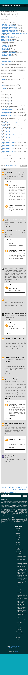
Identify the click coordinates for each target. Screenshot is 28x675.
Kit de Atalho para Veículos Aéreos (10, 31)
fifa (26, 502)
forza (13, 501)
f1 (5, 511)
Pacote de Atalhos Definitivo (8, 25)
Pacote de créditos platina (8, 151)
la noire (13, 518)
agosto (18, 622)
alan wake (6, 514)
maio (18, 627)
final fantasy (13, 512)
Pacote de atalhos (6, 108)
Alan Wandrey (8, 456)
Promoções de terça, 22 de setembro (22, 573)
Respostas (8, 181)
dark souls (16, 508)
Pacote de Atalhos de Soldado (9, 30)
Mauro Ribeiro (12, 184)
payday (21, 519)
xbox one (10, 509)
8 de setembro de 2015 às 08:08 (18, 313)
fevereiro (19, 633)
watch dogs (21, 505)
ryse (26, 517)
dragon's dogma (21, 515)
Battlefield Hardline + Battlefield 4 (9, 96)
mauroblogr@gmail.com (16, 646)
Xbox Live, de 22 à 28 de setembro (22, 576)
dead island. (22, 521)
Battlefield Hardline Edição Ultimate (9, 102)
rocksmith (21, 518)
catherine (18, 521)
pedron (7, 357)
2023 (17, 533)
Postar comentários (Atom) (11, 492)
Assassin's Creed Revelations (7, 40)
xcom (5, 510)
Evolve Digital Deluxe (6, 61)
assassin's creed (8, 501)
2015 (17, 548)
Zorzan (10, 325)
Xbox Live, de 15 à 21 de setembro (22, 587)
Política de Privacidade (14, 647)
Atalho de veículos (6, 112)
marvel (16, 518)
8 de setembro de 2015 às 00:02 (17, 230)
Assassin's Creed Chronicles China (9, 93)
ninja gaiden (8, 518)
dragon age (24, 506)
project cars (18, 514)
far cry (6, 502)
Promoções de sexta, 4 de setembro (21, 611)
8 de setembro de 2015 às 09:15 (16, 357)
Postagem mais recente (9, 487)
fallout (25, 504)
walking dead (11, 514)
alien (21, 508)
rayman (23, 514)
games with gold (19, 501)
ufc (9, 517)
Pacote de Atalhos (6, 55)
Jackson (7, 299)
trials (26, 515)
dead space (24, 510)
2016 (17, 546)
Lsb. (6, 268)
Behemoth (4, 78)
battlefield (10, 504)
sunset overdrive (15, 510)
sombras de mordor (20, 512)
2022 (17, 535)
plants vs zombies (19, 517)
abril (18, 629)
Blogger (17, 651)
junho (18, 625)
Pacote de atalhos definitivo (8, 109)
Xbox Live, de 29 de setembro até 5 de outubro (21, 560)
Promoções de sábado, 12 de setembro (22, 593)
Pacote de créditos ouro (7, 148)
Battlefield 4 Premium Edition (8, 115)
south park (20, 513)
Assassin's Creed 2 (5, 39)
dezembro (19, 549)
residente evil (4, 508)
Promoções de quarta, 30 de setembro (21, 557)
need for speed (7, 512)
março (18, 631)
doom (20, 510)
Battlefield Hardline (5, 105)
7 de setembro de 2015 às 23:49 (17, 172)
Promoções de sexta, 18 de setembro (22, 582)
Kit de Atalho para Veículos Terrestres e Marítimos (14, 33)
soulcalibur (3, 518)
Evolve (2, 64)
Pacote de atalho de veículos (8, 135)
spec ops (4, 520)
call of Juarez (21, 520)
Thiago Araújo (8, 219)
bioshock (18, 506)
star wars (12, 505)
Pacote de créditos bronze (8, 142)
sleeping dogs (16, 520)
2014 (17, 637)
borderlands (4, 504)
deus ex (2, 511)
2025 (17, 530)
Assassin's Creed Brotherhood (8, 37)
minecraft (15, 509)
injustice (13, 506)
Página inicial (22, 487)
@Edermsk (7, 313)
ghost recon (22, 511)
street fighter (14, 511)
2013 (17, 639)
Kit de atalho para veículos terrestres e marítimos (14, 126)
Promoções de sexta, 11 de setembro (22, 596)
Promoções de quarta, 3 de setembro (22, 614)
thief (24, 517)
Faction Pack (5, 46)
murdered (3, 519)
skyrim (6, 519)
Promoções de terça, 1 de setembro (21, 619)
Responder (7, 178)
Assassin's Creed (5, 36)
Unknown (7, 172)
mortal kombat (5, 505)
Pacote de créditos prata (7, 145)
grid (24, 518)
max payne (12, 517)
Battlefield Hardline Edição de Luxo (9, 99)
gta (20, 504)
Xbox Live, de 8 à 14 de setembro (21, 605)
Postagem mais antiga (20, 489)
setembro (19, 555)
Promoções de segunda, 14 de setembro (22, 590)
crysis (7, 517)
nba (7, 509)
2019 (17, 540)
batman (14, 502)
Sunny (3, 87)
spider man (7, 521)
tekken (24, 513)
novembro (19, 551)
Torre (3, 43)
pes (16, 505)
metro (8, 515)
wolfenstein (8, 511)
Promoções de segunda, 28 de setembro (22, 564)
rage (26, 518)
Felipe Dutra (8, 338)
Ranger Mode (5, 49)
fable (18, 511)
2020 (17, 539)
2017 (17, 544)
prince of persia (9, 520)
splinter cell (15, 513)
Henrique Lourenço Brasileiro (12, 378)
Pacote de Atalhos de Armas (8, 27)
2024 (17, 531)
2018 (17, 542)
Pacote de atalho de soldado (8, 129)
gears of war (20, 502)
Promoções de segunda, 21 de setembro (22, 579)
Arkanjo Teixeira (13, 287)
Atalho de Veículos (6, 54)
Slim (3, 85)
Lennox (3, 84)
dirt (15, 514)
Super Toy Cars (4, 158)
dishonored (10, 513)
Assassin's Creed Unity (6, 90)
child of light (12, 521)
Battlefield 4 (4, 114)
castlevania (9, 510)
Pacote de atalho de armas (8, 138)
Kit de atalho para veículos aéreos (10, 123)
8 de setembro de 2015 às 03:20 (15, 268)
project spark (17, 519)
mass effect (8, 506)
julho (18, 624)
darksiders (5, 513)
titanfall (11, 508)
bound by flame (13, 515)
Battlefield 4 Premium (7, 24)
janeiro (18, 634)
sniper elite (3, 517)
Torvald (3, 88)
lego (22, 504)
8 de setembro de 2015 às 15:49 (17, 366)
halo (10, 502)
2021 (17, 537)
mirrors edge (11, 519)
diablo (23, 509)
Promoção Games (10, 5)
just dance (19, 509)
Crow (3, 79)
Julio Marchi (8, 423)
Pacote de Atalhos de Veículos (9, 28)
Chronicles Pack (5, 45)
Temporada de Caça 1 (7, 81)
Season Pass (4, 48)
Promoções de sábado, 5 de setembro (22, 608)
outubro (19, 553)
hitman (4, 515)
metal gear (16, 504)
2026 (17, 528)
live (2, 501)
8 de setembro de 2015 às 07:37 (17, 299)
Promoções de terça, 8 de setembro (21, 602)
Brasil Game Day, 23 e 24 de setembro (22, 570)
